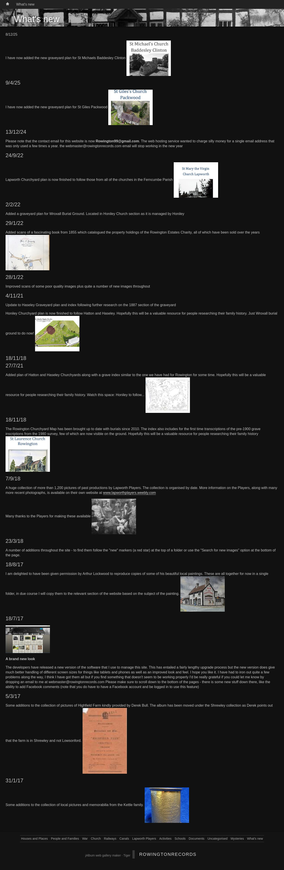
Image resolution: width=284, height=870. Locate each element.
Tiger (126, 855)
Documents (197, 838)
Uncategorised (217, 838)
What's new (25, 4)
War (85, 838)
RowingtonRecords (167, 854)
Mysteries (237, 838)
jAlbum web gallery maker (103, 855)
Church (96, 838)
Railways (110, 838)
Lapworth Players (144, 838)
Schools (180, 838)
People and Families (65, 838)
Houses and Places (34, 838)
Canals (124, 838)
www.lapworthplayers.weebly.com (129, 493)
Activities (165, 838)
